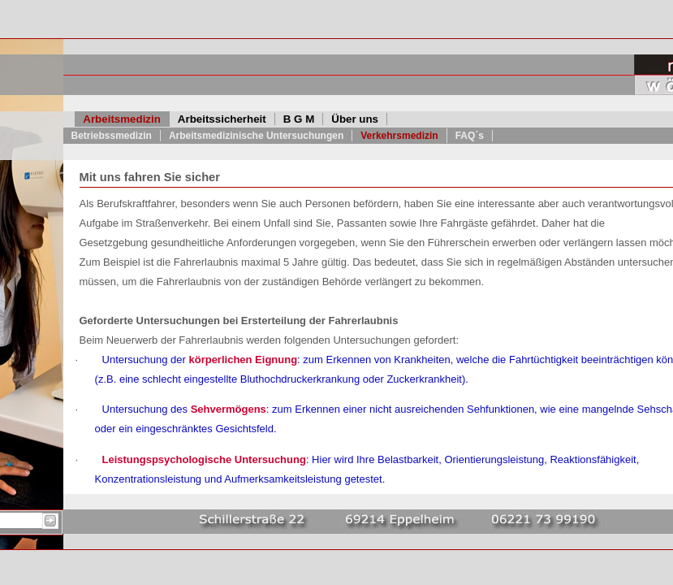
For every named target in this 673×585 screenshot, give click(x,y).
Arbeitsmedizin (122, 119)
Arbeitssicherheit (222, 119)
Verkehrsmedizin (399, 135)
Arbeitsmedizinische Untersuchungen (256, 135)
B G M (299, 119)
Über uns (354, 119)
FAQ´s (469, 135)
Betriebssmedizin (111, 135)
